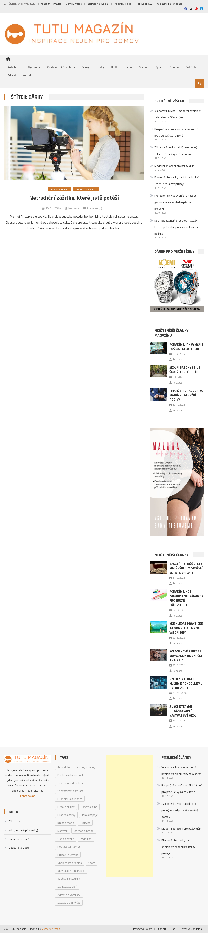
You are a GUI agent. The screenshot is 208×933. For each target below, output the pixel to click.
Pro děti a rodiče (122, 4)
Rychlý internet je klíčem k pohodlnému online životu (186, 683)
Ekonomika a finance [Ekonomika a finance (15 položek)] (69, 799)
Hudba (115, 67)
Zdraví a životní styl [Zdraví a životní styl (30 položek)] (69, 894)
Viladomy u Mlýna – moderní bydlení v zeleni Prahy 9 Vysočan (177, 114)
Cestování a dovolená (61, 67)
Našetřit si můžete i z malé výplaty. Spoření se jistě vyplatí (186, 568)
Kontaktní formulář (51, 4)
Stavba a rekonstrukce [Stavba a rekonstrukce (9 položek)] (71, 870)
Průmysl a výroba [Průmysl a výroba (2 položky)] (67, 855)
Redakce (73, 208)
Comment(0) (94, 208)
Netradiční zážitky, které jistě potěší (74, 197)
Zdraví (12, 75)
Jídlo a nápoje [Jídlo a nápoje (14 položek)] (89, 815)
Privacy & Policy (142, 929)
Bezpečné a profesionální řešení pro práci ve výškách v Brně (176, 132)
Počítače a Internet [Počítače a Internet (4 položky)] (68, 847)
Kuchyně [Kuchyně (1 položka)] (85, 823)
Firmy (85, 67)
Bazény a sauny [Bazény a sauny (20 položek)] (85, 767)
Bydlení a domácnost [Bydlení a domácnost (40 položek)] (70, 775)
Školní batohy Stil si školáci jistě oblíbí (185, 369)
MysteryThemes (50, 929)
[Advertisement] (129, 816)
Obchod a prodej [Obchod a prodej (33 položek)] (84, 831)
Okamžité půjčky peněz (169, 4)
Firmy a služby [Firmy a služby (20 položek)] (66, 807)
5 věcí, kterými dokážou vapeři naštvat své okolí (183, 711)
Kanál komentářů (19, 839)
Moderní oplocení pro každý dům (174, 166)
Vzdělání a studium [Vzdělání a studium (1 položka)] (68, 878)
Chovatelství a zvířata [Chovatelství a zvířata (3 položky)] (70, 791)
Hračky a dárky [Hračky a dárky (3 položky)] (66, 815)
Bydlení (32, 67)
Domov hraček (74, 4)
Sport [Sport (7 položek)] (91, 863)
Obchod (143, 67)
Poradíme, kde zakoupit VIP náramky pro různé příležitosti (186, 598)
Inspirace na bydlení (97, 4)
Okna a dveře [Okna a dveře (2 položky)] (65, 838)
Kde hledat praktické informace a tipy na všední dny (186, 628)
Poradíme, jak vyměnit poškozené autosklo (186, 346)
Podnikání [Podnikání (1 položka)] (86, 838)
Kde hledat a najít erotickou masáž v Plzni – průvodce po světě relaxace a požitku (176, 227)
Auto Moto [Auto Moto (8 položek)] (63, 767)
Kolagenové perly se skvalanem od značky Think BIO (186, 656)
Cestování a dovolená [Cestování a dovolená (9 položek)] (70, 783)
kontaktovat (27, 796)
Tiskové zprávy (144, 4)
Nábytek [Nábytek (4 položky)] (62, 831)
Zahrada (191, 67)
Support (161, 929)
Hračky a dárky (59, 189)
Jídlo (129, 67)
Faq (173, 929)
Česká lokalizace (19, 848)
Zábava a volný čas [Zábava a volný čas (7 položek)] (68, 902)
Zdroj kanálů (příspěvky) (23, 830)
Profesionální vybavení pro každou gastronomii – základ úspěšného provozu (175, 202)
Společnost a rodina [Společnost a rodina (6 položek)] (69, 863)
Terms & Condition (191, 929)
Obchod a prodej (86, 189)
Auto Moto (14, 67)
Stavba (174, 67)
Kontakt (28, 75)
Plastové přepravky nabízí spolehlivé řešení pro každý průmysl (176, 180)
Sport (159, 67)
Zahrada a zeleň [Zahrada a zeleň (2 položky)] (67, 887)
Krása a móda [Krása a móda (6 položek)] (65, 823)
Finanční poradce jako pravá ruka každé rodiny (186, 395)
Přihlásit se (15, 821)
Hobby (100, 67)
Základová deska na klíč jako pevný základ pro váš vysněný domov (175, 150)
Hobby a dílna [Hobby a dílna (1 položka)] (89, 807)
